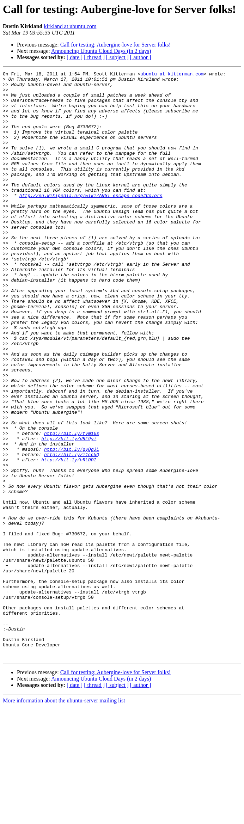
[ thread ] (94, 57)
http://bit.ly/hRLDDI (68, 538)
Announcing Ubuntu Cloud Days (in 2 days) (101, 51)
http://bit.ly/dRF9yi (68, 512)
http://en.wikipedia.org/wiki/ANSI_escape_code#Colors (91, 220)
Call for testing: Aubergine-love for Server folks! (115, 45)
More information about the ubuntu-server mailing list (64, 818)
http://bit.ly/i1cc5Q (71, 531)
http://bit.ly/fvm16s (71, 506)
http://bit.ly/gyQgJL (71, 525)
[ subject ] (117, 57)
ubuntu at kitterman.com (171, 75)
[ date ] (75, 57)
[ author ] (140, 57)
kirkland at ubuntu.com (70, 26)
